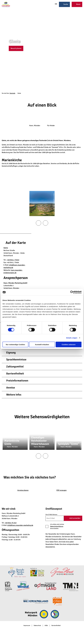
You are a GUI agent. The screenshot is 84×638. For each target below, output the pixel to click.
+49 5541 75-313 (10, 523)
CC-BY (83, 48)
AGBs (46, 625)
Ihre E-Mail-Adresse (51, 514)
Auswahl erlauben (42, 344)
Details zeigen (71, 338)
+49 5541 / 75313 (13, 260)
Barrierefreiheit (56, 625)
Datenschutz (37, 625)
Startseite (12, 93)
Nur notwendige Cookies (15, 344)
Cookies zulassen (68, 344)
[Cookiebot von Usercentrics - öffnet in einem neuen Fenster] (71, 292)
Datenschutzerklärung (56, 526)
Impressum (26, 625)
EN (54, 4)
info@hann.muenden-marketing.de (20, 525)
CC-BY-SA (80, 446)
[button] (16, 48)
